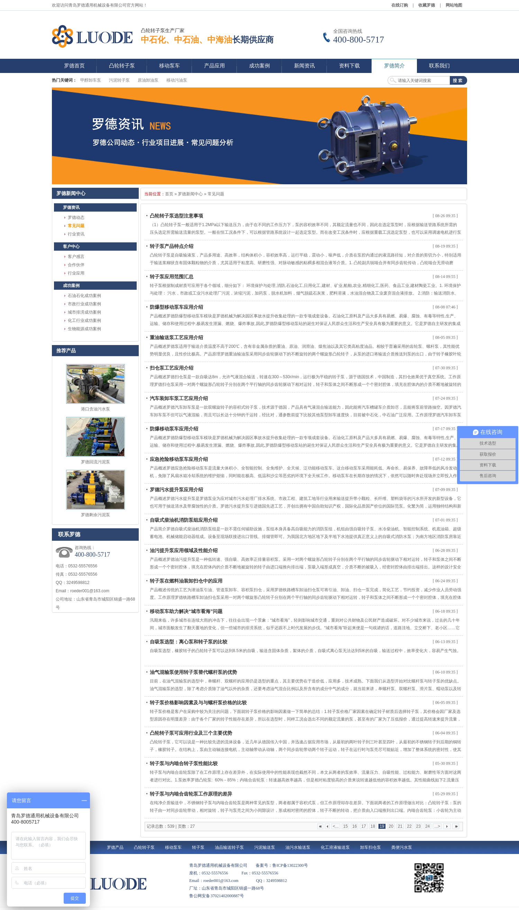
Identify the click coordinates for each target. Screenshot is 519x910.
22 (409, 826)
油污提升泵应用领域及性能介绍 (184, 550)
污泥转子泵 (119, 80)
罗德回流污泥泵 (95, 461)
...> (437, 826)
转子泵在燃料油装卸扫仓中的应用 (186, 581)
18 (373, 826)
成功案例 (71, 285)
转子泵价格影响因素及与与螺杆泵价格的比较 (198, 702)
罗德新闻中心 (190, 194)
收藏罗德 (426, 5)
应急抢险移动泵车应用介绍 (179, 459)
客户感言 (76, 256)
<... (336, 826)
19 (382, 826)
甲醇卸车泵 (90, 80)
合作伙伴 (76, 264)
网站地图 (454, 5)
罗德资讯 (71, 207)
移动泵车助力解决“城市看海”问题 (186, 611)
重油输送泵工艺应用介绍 (176, 337)
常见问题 (76, 225)
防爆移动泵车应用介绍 (174, 428)
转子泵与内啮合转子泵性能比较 (184, 763)
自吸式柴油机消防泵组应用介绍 (184, 520)
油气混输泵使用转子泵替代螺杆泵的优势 (193, 672)
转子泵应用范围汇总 (171, 276)
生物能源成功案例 (84, 328)
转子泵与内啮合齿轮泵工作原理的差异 (191, 794)
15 (345, 826)
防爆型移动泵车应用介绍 (176, 307)
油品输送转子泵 (229, 847)
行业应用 (76, 273)
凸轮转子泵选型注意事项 (176, 216)
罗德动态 (76, 217)
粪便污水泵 (401, 847)
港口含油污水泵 (95, 409)
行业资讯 (76, 234)
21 (400, 826)
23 (418, 826)
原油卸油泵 (148, 80)
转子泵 (198, 847)
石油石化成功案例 (84, 295)
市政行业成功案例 (84, 303)
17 (363, 826)
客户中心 (71, 246)
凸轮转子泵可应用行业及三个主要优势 (191, 733)
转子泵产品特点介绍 (171, 246)
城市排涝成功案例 (84, 312)
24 (427, 826)
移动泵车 (173, 847)
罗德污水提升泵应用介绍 (176, 489)
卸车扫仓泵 (370, 847)
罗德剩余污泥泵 (95, 514)
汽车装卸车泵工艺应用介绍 (179, 398)
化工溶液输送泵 (335, 847)
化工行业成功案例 (84, 320)
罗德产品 (115, 847)
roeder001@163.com (89, 590)
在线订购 (399, 5)
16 (354, 826)
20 (391, 826)
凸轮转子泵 (144, 847)
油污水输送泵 (297, 847)
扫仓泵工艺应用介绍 (171, 368)
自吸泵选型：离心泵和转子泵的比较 (188, 641)
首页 (169, 194)
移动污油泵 (176, 80)
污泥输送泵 (264, 847)
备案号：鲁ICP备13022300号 (282, 865)
